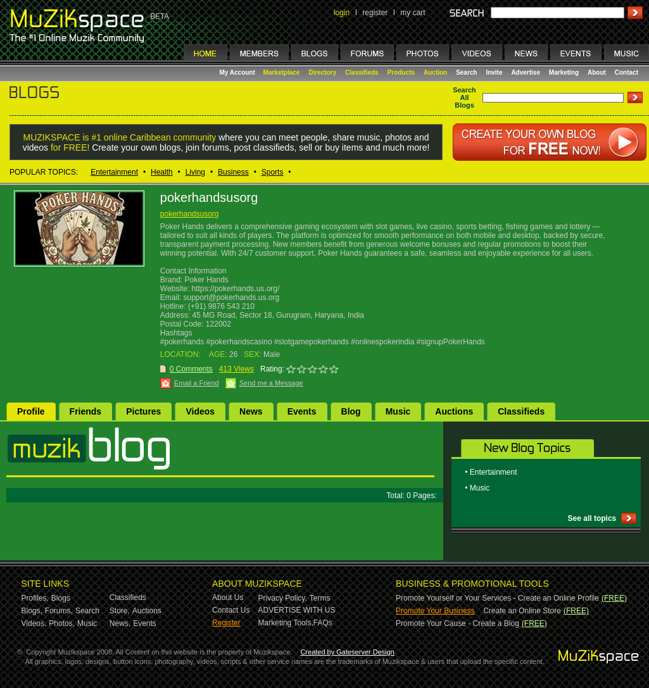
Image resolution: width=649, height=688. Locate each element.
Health (162, 172)
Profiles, (35, 598)
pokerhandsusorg (189, 214)
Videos (200, 411)
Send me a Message (271, 383)
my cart (412, 12)
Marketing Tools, (285, 622)
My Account (238, 72)
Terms (320, 598)
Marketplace (281, 72)
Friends (86, 411)
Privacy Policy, (282, 598)
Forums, (59, 610)
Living (195, 172)
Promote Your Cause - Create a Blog (457, 623)
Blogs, (32, 610)
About (597, 72)
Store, (120, 610)
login (342, 12)
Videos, (34, 623)
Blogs (60, 598)
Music (398, 411)
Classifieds (362, 72)
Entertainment (114, 172)
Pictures (143, 411)
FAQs (322, 622)
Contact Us (230, 610)
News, (120, 623)
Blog (351, 411)
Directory (322, 72)
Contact (626, 72)
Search (466, 72)
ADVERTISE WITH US (297, 610)
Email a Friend (196, 383)
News (251, 411)
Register (226, 622)
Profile (31, 411)
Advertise (525, 72)
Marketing (564, 72)
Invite (494, 72)
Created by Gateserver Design (347, 652)
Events (302, 411)
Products (401, 72)
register (375, 12)
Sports (272, 172)
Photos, (62, 623)
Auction (435, 72)
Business (233, 172)
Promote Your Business (435, 610)
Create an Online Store (522, 610)
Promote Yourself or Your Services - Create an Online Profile (497, 598)
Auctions (454, 411)
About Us (227, 597)
